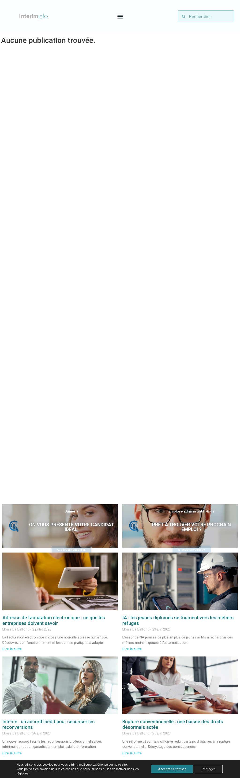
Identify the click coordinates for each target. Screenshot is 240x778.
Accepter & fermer (172, 769)
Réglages (209, 769)
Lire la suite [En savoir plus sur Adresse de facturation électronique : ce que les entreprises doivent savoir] (12, 649)
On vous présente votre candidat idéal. (71, 527)
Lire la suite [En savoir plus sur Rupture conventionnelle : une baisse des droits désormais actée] (132, 753)
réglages (22, 773)
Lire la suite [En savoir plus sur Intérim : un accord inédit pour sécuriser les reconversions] (12, 753)
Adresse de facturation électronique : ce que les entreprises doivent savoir (53, 620)
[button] (120, 16)
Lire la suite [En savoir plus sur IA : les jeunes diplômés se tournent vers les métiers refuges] (132, 649)
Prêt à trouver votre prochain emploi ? (191, 527)
